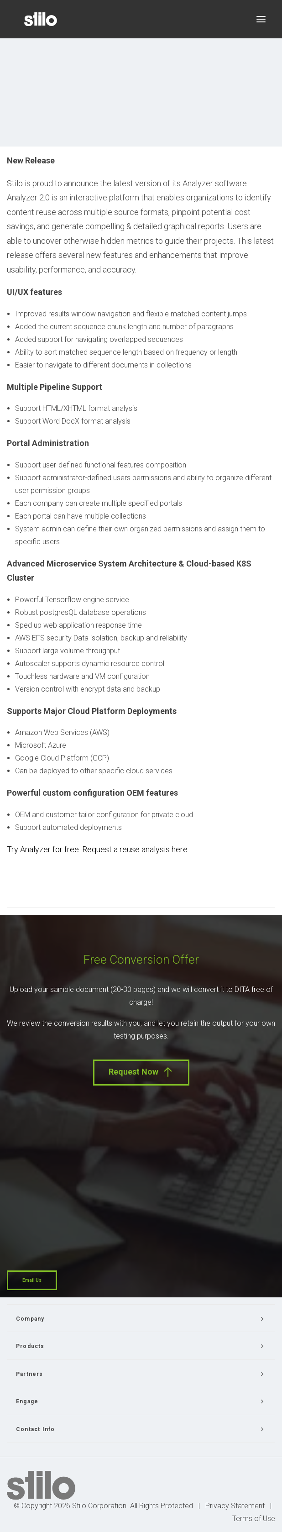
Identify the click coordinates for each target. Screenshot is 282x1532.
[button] (261, 19)
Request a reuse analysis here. (135, 849)
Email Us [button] (32, 1280)
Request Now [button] (141, 1072)
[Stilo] (40, 19)
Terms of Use (253, 1518)
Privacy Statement (235, 1505)
